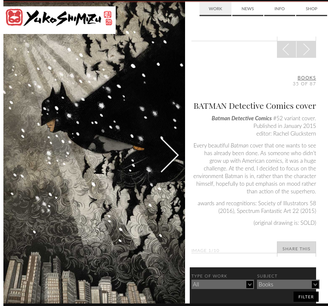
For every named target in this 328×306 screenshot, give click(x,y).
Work (215, 8)
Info (279, 8)
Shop (311, 8)
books (307, 77)
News (248, 8)
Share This (296, 248)
